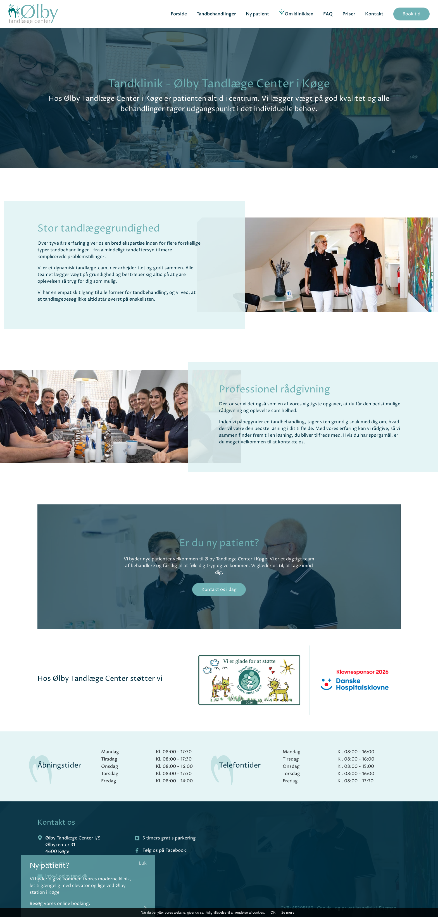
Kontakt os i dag (219, 589)
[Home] (33, 14)
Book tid (411, 14)
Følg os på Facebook (164, 850)
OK (273, 912)
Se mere (287, 912)
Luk (149, 863)
